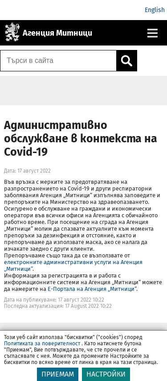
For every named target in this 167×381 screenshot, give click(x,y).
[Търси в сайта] (58, 60)
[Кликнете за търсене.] (126, 60)
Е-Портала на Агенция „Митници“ (92, 289)
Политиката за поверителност (42, 349)
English (155, 10)
